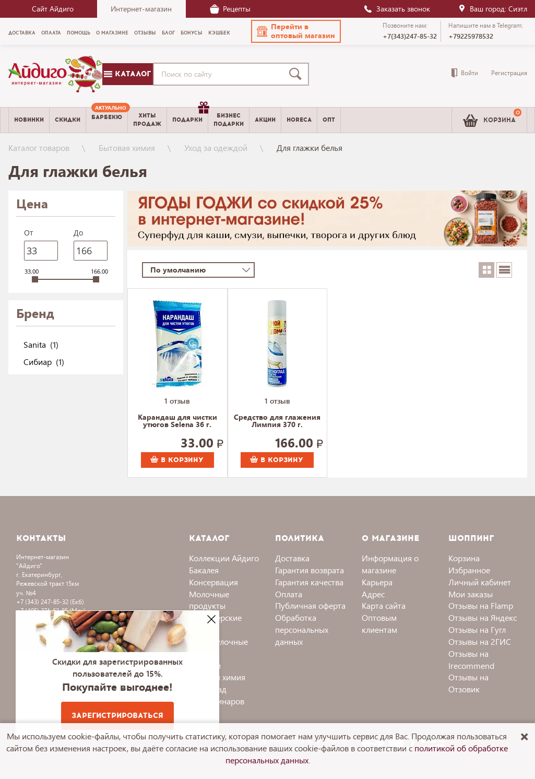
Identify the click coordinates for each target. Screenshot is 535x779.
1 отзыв (177, 401)
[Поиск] (297, 74)
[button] (296, 31)
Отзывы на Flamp (480, 605)
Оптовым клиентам (379, 623)
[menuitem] (106, 120)
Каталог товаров (38, 147)
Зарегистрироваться (117, 715)
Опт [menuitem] (329, 119)
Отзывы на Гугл (477, 629)
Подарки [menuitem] (190, 116)
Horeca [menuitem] (299, 119)
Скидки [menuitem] (67, 119)
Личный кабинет (479, 581)
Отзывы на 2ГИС (479, 641)
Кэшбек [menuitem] (219, 33)
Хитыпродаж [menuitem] (147, 119)
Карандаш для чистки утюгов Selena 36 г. (177, 421)
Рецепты (230, 9)
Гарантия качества (309, 581)
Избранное (469, 569)
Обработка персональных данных (301, 629)
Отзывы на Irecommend (471, 659)
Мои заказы (470, 593)
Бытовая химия (127, 147)
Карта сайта (384, 605)
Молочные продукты (209, 599)
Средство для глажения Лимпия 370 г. (277, 421)
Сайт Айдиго (53, 9)
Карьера (377, 581)
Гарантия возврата (309, 569)
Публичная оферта (310, 605)
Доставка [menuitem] (21, 33)
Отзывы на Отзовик (468, 682)
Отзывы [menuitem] (145, 33)
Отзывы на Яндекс (482, 617)
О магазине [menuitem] (112, 33)
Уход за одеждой (215, 147)
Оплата (288, 593)
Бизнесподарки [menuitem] (228, 119)
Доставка (292, 557)
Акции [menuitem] (265, 119)
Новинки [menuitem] (29, 119)
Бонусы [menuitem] (192, 33)
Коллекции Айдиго (224, 557)
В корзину (177, 460)
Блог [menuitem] (168, 33)
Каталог (127, 73)
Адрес (373, 593)
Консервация (213, 581)
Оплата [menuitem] (51, 33)
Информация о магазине (390, 563)
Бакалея (204, 569)
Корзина (464, 557)
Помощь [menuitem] (78, 33)
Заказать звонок (396, 9)
